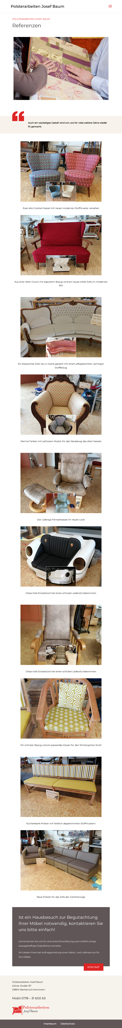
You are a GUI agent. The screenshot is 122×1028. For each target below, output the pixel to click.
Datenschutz (68, 1023)
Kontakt (94, 967)
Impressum (50, 1023)
